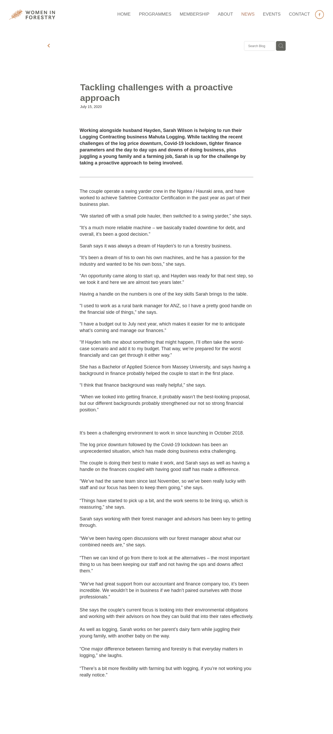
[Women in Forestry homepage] (40, 14)
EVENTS (272, 14)
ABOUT (225, 14)
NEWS (248, 14)
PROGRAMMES (155, 14)
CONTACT (299, 14)
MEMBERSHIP (194, 14)
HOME (124, 14)
